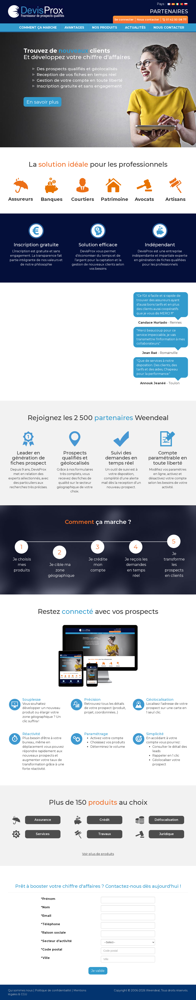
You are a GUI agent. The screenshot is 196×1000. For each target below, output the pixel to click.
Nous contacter (148, 19)
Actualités (135, 27)
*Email (46, 916)
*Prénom (48, 899)
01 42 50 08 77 (174, 19)
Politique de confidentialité (53, 990)
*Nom (45, 907)
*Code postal (51, 949)
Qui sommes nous (20, 990)
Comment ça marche (38, 27)
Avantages (74, 27)
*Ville (45, 958)
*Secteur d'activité (56, 941)
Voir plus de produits (98, 854)
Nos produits (104, 27)
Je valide (98, 971)
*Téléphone (50, 924)
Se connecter (124, 19)
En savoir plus (42, 102)
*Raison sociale (53, 932)
